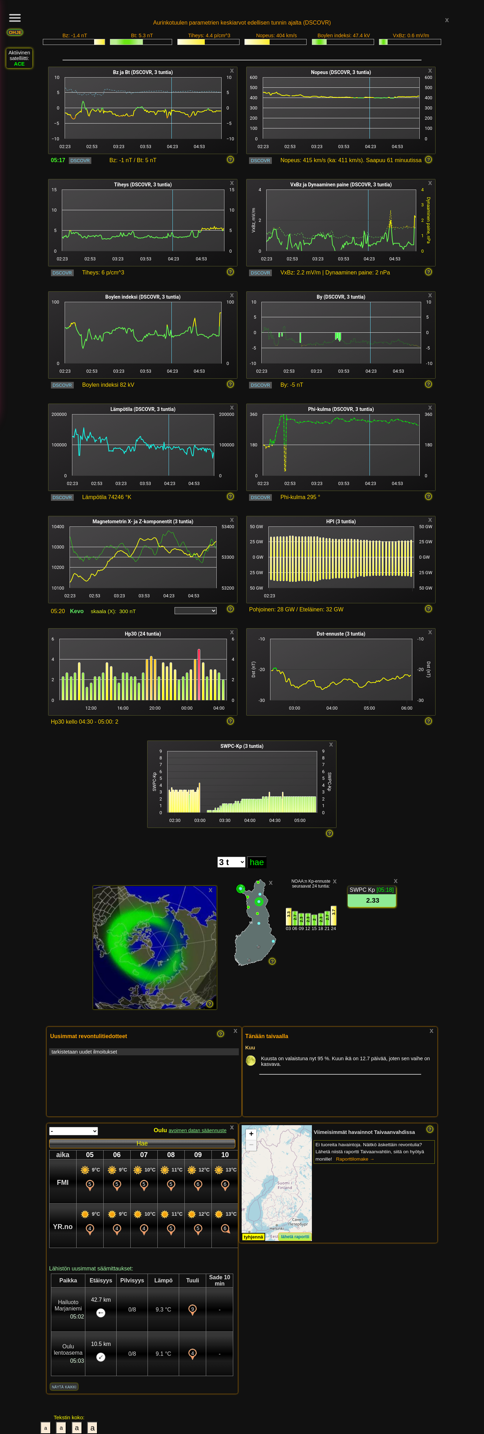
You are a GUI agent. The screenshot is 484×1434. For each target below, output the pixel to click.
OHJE (15, 32)
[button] (251, 1134)
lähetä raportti (295, 1236)
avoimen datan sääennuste (198, 1130)
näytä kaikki (64, 1386)
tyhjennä (253, 1237)
